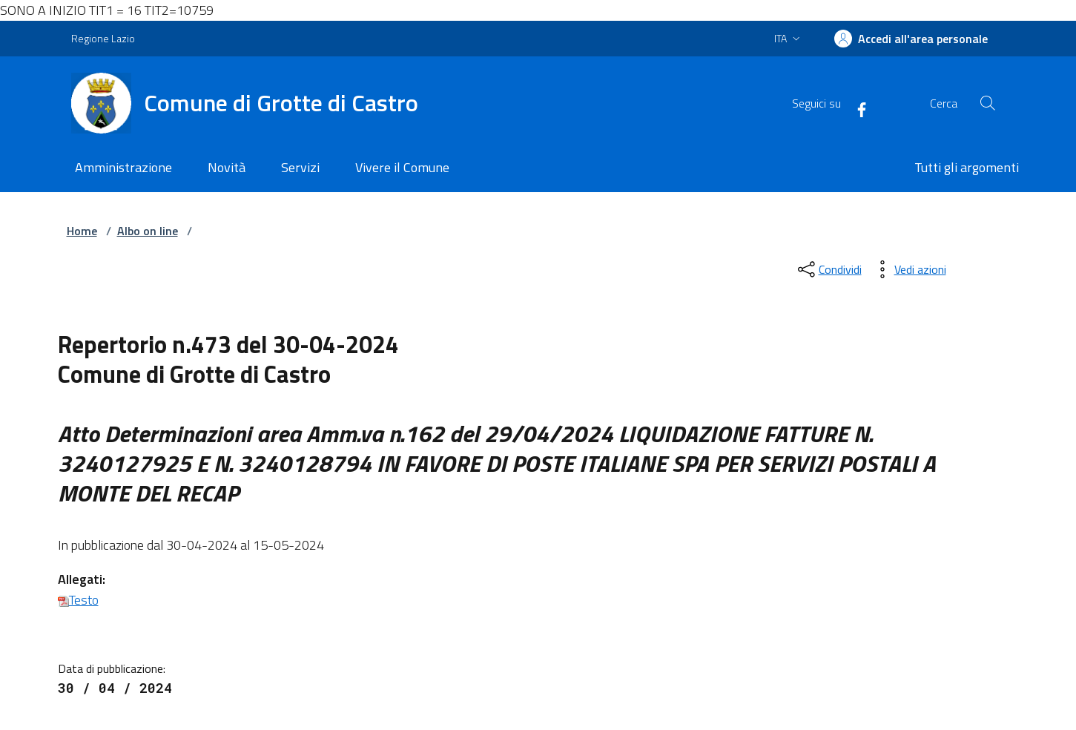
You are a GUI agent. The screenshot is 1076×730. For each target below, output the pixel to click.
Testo (78, 600)
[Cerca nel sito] (987, 103)
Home (82, 231)
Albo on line (147, 231)
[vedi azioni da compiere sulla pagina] (908, 269)
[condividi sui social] (828, 269)
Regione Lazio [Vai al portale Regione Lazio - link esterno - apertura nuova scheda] (103, 38)
